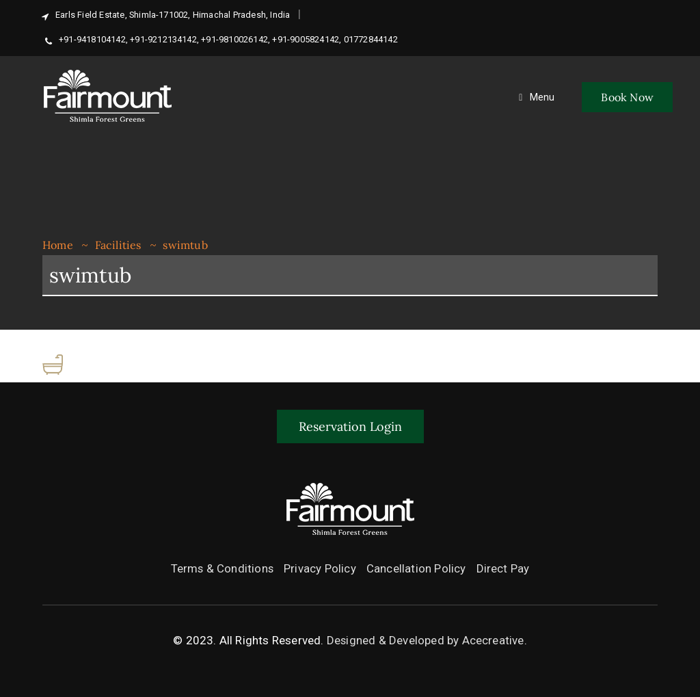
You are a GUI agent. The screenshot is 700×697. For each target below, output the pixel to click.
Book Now (627, 97)
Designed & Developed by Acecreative (425, 640)
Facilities (118, 245)
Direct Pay (503, 568)
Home (57, 245)
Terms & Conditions (222, 568)
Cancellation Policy (417, 568)
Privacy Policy (320, 568)
